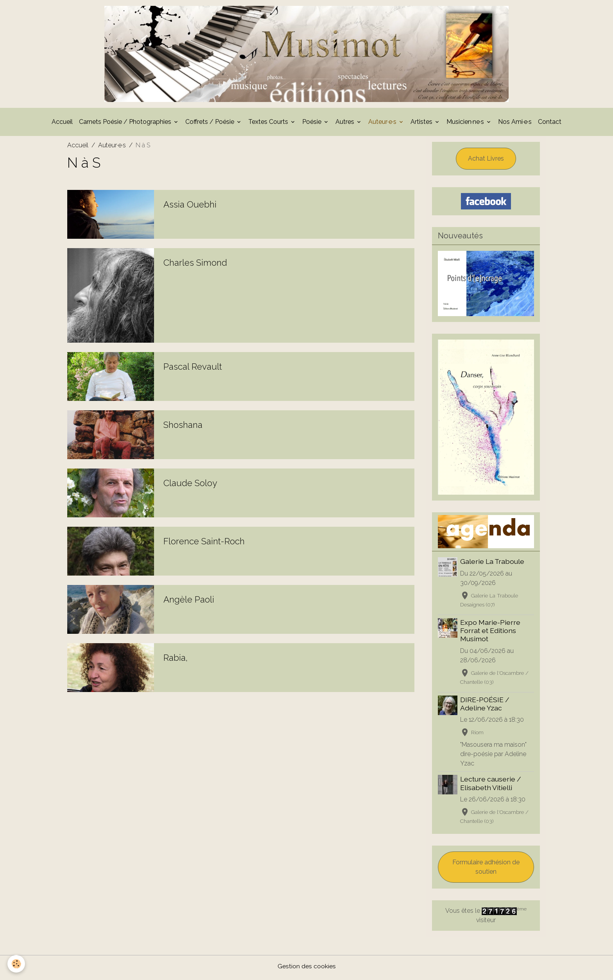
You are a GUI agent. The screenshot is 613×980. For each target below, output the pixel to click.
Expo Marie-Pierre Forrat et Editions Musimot (491, 633)
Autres (345, 124)
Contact (549, 124)
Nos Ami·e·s (515, 124)
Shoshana (183, 427)
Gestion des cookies (307, 969)
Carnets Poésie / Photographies (126, 124)
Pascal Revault (192, 369)
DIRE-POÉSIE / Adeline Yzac (485, 706)
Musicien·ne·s (466, 124)
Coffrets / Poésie (210, 124)
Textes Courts (269, 124)
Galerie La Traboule (493, 564)
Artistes (422, 124)
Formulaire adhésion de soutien (486, 869)
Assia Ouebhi (190, 207)
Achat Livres (486, 161)
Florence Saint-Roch (204, 543)
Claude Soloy (190, 485)
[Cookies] (16, 964)
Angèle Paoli (188, 602)
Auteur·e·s (383, 124)
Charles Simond (195, 265)
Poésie (312, 124)
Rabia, (175, 660)
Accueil (62, 124)
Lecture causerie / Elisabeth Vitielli (491, 786)
